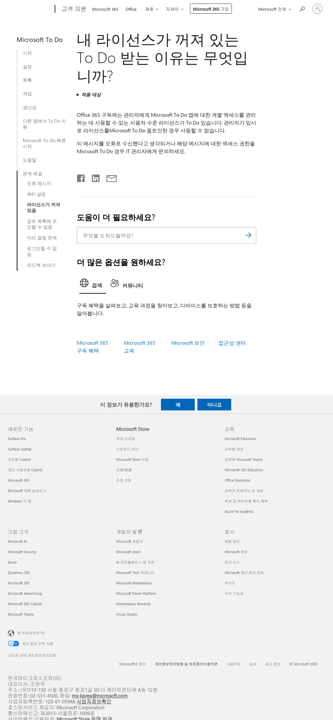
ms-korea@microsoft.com (99, 695)
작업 (27, 94)
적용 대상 (91, 94)
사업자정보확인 (94, 701)
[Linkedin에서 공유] (93, 177)
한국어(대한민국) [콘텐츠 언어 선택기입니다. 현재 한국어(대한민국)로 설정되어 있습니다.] (31, 632)
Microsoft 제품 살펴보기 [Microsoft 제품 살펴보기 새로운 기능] (27, 490)
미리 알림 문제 (42, 238)
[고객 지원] (73, 9)
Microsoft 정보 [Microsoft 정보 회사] (236, 551)
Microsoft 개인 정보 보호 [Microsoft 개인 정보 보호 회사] (244, 572)
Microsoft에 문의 (132, 663)
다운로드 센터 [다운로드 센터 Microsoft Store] (127, 449)
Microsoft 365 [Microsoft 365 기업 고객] (19, 582)
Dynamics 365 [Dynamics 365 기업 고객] (19, 572)
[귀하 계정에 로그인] (317, 9)
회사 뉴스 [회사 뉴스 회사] (232, 562)
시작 (27, 53)
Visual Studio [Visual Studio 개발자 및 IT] (126, 614)
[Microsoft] (30, 9)
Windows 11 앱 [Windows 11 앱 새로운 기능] (20, 501)
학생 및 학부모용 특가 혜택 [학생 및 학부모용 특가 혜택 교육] (246, 501)
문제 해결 (32, 174)
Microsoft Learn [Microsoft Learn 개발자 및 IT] (128, 551)
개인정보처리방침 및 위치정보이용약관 (186, 663)
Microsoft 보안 (188, 342)
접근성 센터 (232, 342)
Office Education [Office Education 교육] (237, 480)
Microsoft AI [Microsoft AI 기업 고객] (17, 541)
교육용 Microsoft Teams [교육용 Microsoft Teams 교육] (244, 459)
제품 (149, 9)
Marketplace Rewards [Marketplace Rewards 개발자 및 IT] (133, 603)
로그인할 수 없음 (42, 251)
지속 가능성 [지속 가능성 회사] (234, 593)
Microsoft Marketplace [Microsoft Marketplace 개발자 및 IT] (134, 582)
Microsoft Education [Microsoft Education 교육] (240, 438)
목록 (27, 80)
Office (131, 9)
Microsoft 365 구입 (211, 9)
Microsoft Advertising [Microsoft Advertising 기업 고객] (25, 593)
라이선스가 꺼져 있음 (43, 207)
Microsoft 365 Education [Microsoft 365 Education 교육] (244, 469)
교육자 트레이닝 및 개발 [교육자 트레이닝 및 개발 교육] (244, 490)
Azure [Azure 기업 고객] (12, 562)
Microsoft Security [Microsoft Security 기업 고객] (22, 551)
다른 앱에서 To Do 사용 (44, 124)
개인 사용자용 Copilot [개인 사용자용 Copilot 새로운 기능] (25, 469)
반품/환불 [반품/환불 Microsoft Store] (124, 469)
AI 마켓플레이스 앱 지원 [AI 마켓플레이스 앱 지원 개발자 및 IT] (135, 562)
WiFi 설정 (36, 194)
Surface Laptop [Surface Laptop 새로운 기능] (19, 449)
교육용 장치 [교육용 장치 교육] (234, 449)
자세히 (172, 9)
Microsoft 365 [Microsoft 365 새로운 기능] (19, 480)
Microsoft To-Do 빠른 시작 (44, 143)
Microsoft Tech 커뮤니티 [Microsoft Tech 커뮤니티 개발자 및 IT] (135, 572)
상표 (253, 663)
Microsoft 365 (105, 9)
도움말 (29, 160)
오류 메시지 (39, 183)
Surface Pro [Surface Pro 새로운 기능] (17, 438)
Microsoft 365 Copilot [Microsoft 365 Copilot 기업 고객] (25, 603)
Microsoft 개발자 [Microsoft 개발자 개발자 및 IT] (129, 541)
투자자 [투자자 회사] (230, 582)
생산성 (29, 107)
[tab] (92, 285)
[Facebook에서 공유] (81, 177)
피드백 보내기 (41, 265)
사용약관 (233, 663)
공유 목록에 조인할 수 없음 (42, 224)
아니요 (214, 404)
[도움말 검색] (302, 8)
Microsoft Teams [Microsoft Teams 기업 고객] (21, 614)
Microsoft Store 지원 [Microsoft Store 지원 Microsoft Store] (132, 459)
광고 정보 (273, 663)
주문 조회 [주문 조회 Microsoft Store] (123, 480)
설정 (27, 67)
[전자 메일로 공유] (108, 177)
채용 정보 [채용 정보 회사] (232, 541)
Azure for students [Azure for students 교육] (239, 511)
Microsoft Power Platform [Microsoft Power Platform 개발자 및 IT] (136, 593)
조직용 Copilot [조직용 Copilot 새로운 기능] (19, 459)
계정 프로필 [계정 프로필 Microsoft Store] (125, 438)
